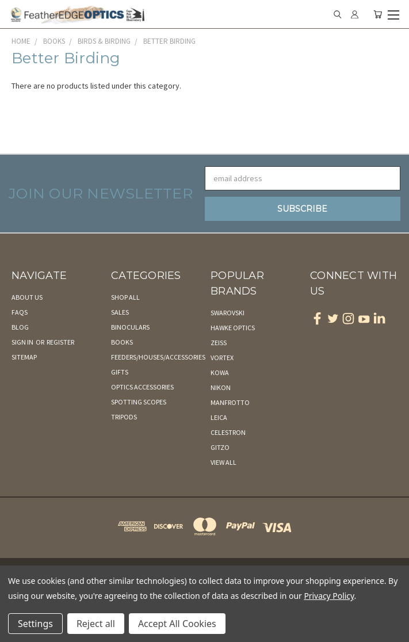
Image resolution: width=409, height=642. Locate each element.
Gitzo (220, 447)
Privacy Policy (329, 595)
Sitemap (24, 357)
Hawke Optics (233, 327)
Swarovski (227, 312)
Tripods (124, 416)
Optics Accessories (142, 387)
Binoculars (130, 327)
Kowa (220, 372)
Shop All (125, 297)
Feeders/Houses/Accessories (158, 357)
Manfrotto (230, 402)
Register (60, 342)
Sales (120, 312)
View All (223, 462)
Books (122, 342)
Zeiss (219, 342)
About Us (27, 297)
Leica (219, 417)
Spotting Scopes (138, 402)
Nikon (221, 387)
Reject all (96, 623)
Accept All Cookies (177, 623)
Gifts (119, 372)
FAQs (20, 312)
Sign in (23, 342)
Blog (20, 327)
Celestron (228, 432)
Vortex (222, 357)
